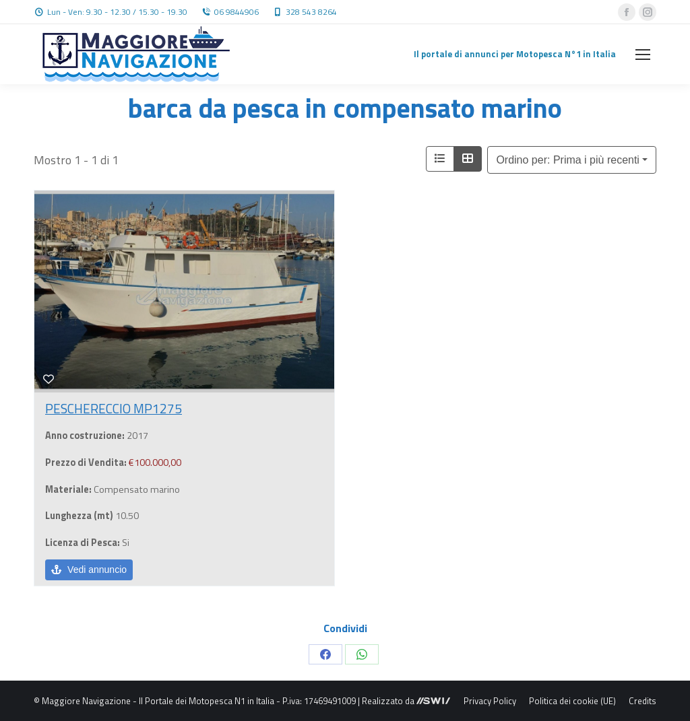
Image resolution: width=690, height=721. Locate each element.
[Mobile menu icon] (642, 54)
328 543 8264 (311, 12)
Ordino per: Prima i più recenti (567, 160)
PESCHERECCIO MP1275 (113, 408)
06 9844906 (236, 12)
